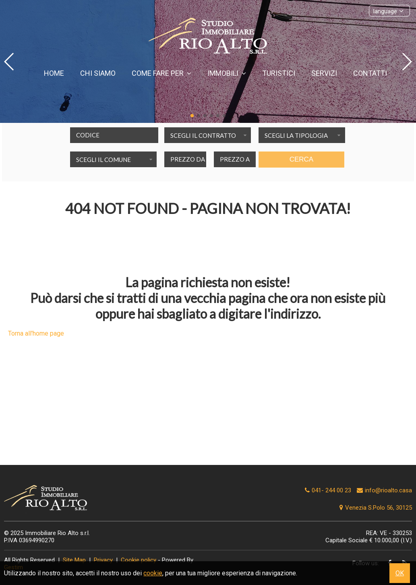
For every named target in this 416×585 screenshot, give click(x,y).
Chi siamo (98, 73)
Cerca (302, 159)
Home (54, 73)
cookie (152, 573)
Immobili (226, 73)
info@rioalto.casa (388, 490)
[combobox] (207, 135)
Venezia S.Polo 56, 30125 (374, 507)
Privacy (103, 560)
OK (399, 573)
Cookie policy (138, 560)
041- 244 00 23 (331, 490)
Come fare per (161, 73)
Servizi (324, 73)
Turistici (278, 73)
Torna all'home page (36, 333)
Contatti (370, 73)
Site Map (74, 560)
